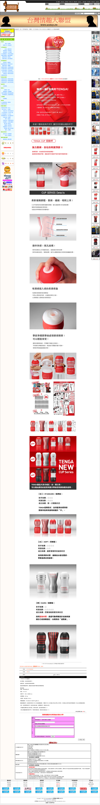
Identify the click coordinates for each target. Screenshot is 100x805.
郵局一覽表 (74, 787)
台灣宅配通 (74, 783)
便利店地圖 (74, 785)
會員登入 (58, 783)
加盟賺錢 (9, 785)
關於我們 (9, 783)
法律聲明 (9, 787)
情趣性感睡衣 (91, 785)
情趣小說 (91, 783)
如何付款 (25, 785)
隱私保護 (42, 783)
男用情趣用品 (25, 29)
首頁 (20, 29)
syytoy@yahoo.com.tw (61, 802)
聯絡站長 (58, 787)
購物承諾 (42, 787)
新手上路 (25, 783)
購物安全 (42, 785)
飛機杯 (30, 29)
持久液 (91, 787)
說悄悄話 (36, 746)
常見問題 (25, 787)
